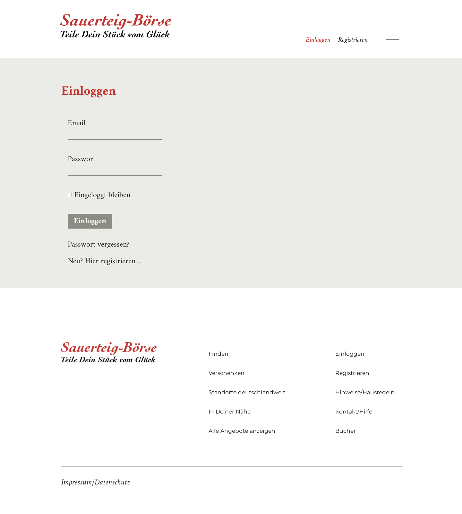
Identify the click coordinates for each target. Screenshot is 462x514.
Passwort (81, 159)
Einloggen (318, 40)
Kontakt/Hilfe (353, 411)
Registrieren (353, 40)
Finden (218, 353)
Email (76, 123)
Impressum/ (78, 482)
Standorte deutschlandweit (247, 392)
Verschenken (226, 373)
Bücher (345, 430)
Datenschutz (112, 482)
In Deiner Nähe (230, 411)
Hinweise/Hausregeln (365, 392)
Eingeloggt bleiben (99, 195)
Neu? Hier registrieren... (104, 261)
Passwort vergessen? (98, 244)
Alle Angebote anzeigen (242, 430)
